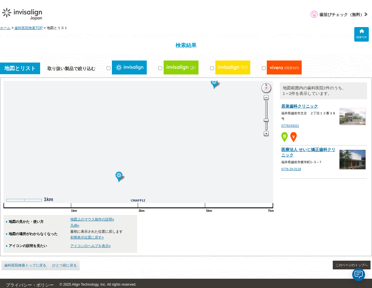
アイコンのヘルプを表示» (90, 246)
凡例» (74, 225)
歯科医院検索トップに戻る (25, 265)
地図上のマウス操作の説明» (92, 219)
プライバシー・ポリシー (30, 285)
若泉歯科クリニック (299, 106)
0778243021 (290, 125)
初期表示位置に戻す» (87, 237)
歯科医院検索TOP (29, 28)
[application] (358, 274)
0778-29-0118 (291, 169)
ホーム (5, 28)
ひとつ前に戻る (64, 265)
